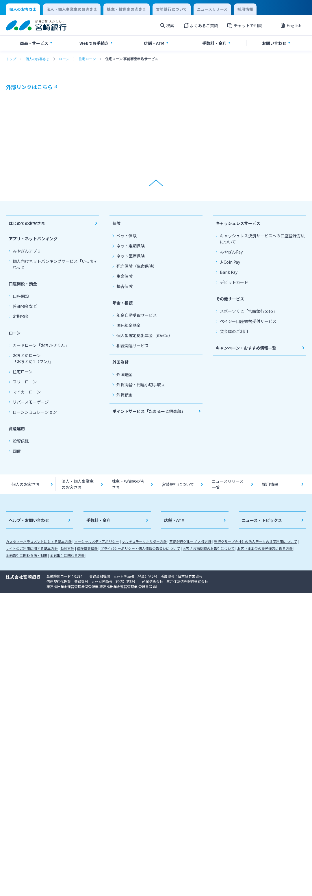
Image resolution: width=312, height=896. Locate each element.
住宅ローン (87, 59)
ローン (64, 59)
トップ (11, 59)
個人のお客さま (37, 59)
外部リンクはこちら (29, 86)
